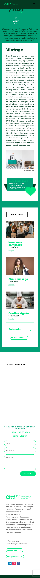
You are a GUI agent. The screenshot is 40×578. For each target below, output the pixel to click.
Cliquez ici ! (13, 189)
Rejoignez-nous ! (13, 557)
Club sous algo (18, 279)
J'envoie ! (28, 473)
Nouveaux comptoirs (15, 244)
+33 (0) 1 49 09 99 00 (20, 432)
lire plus (11, 251)
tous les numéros (17, 338)
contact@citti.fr (20, 436)
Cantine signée (18, 313)
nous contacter (13, 550)
